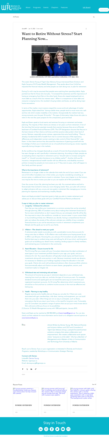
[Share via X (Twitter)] (27, 369)
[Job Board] (86, 7)
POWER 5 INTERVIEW (23, 405)
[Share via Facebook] (23, 369)
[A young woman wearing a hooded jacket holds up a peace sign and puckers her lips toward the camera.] (26, 395)
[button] (94, 17)
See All (94, 384)
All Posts (16, 17)
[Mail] (68, 429)
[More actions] (86, 29)
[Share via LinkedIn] (31, 369)
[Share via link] (36, 369)
